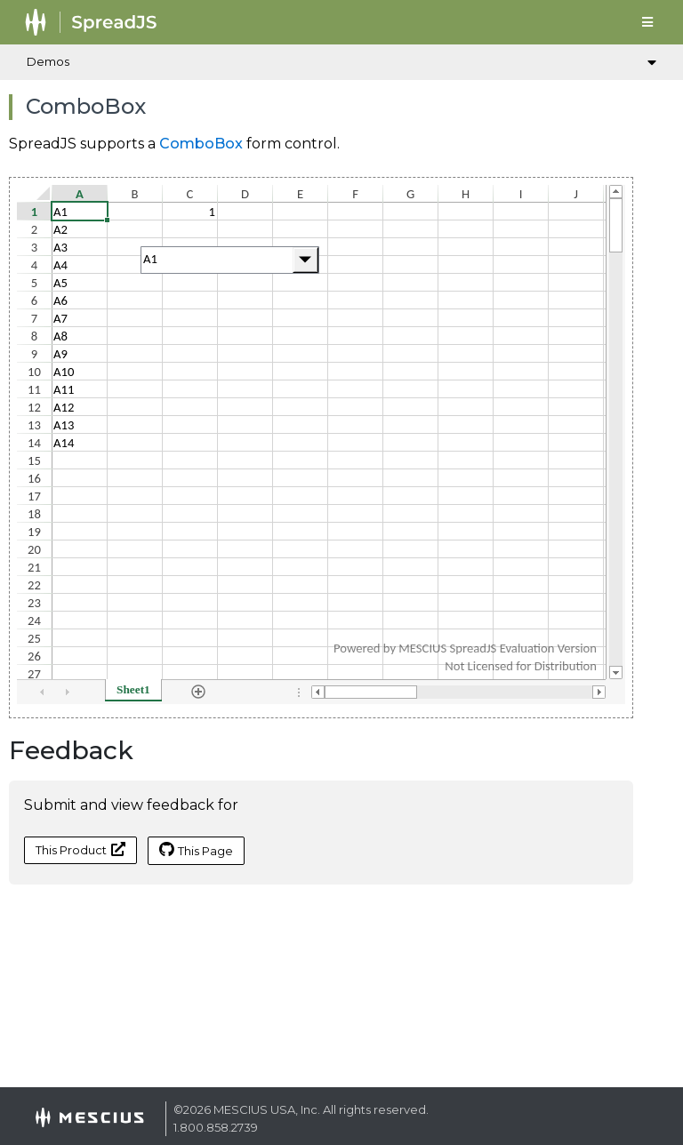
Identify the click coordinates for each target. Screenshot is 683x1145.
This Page (196, 850)
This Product (80, 849)
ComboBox (201, 143)
